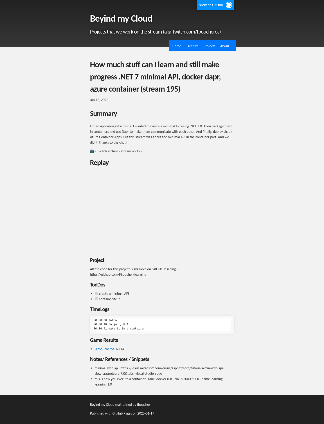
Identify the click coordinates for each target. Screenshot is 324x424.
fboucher (143, 404)
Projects (209, 46)
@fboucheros (104, 349)
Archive (193, 46)
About (224, 46)
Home (176, 46)
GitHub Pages (122, 413)
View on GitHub (211, 5)
